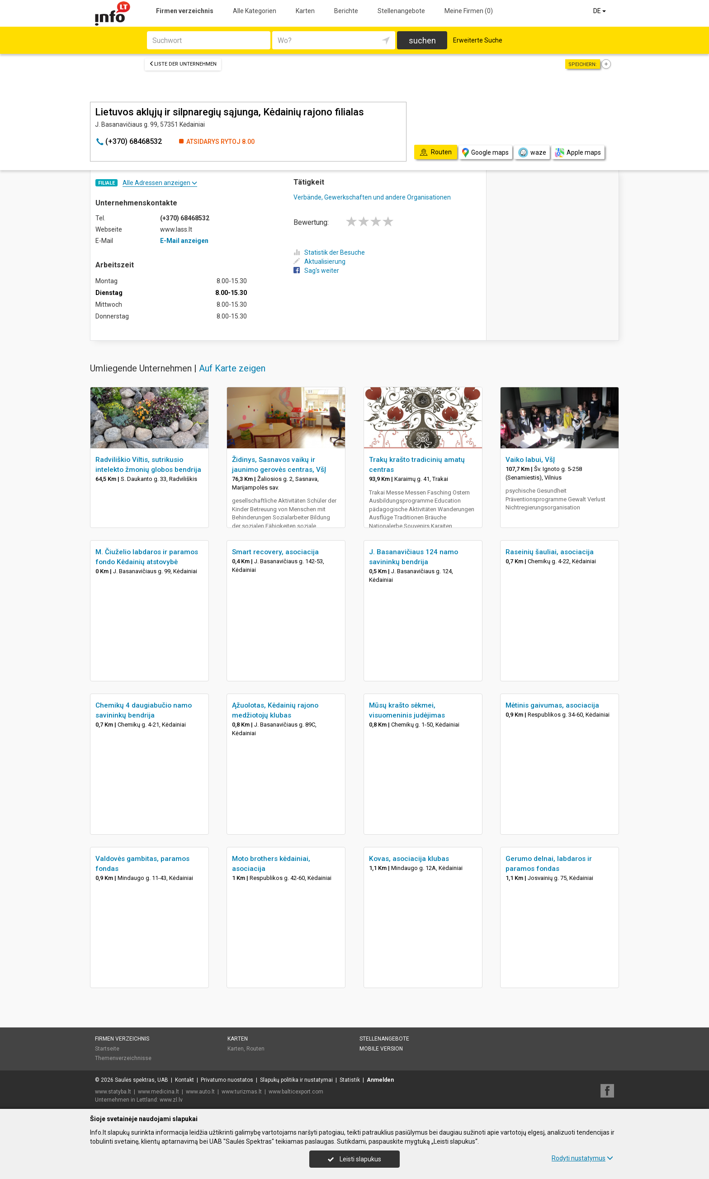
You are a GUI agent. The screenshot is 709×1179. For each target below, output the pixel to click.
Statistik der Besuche (329, 252)
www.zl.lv (171, 1100)
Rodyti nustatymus (582, 1158)
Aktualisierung (319, 261)
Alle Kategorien (254, 10)
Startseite (107, 1049)
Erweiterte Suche (477, 40)
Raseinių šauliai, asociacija (550, 552)
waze (531, 152)
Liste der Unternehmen (183, 64)
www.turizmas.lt (242, 1092)
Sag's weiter (316, 270)
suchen (422, 40)
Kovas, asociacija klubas (409, 859)
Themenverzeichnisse (123, 1058)
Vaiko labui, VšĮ (530, 460)
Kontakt (184, 1080)
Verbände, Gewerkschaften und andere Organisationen (372, 197)
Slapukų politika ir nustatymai (296, 1080)
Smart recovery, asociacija (275, 552)
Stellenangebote (401, 10)
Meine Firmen (468, 10)
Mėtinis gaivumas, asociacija (552, 705)
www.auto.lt (200, 1092)
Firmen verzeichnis (184, 10)
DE (600, 10)
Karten (305, 10)
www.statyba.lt (113, 1092)
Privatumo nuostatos (227, 1080)
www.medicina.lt (158, 1092)
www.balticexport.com (296, 1092)
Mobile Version (381, 1049)
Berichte (346, 10)
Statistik (350, 1080)
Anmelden (380, 1080)
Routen (255, 1049)
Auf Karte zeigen (232, 368)
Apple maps (578, 152)
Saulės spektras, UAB (141, 1080)
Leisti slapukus (354, 1159)
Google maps (485, 152)
